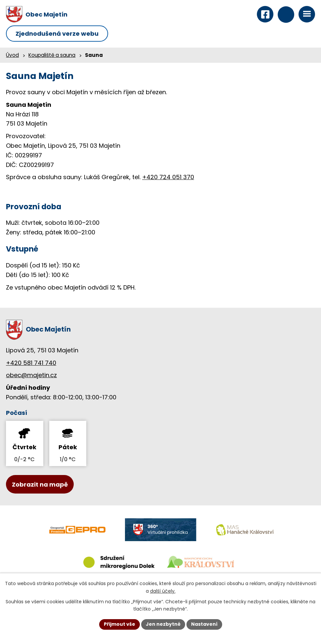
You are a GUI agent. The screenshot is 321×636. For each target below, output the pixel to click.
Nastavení (204, 624)
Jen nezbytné (163, 624)
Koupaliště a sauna (51, 55)
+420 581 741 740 (31, 363)
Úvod (12, 55)
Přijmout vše (119, 624)
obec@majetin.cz (31, 375)
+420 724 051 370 (168, 177)
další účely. (163, 591)
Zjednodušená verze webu (57, 33)
